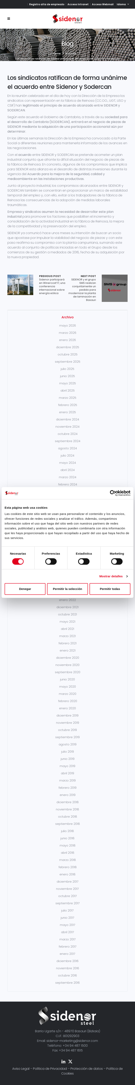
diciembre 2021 (67, 607)
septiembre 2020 (67, 672)
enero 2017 (67, 954)
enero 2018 (67, 874)
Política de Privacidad (50, 1068)
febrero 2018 (67, 867)
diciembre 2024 (67, 419)
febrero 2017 (68, 946)
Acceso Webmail (103, 4)
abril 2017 (67, 932)
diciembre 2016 (67, 961)
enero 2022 (67, 600)
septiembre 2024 (67, 441)
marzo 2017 (67, 939)
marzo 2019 (67, 780)
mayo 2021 (67, 621)
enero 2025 (67, 412)
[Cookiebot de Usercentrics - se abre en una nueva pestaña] (112, 493)
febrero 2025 (67, 405)
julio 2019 (67, 751)
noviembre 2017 (67, 889)
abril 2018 (67, 853)
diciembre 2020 (67, 658)
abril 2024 (67, 470)
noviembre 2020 (67, 665)
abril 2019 (67, 773)
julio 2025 (67, 369)
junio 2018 (67, 838)
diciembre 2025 (67, 347)
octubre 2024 (68, 434)
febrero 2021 (67, 643)
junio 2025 (67, 376)
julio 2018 (67, 831)
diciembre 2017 (68, 881)
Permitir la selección (67, 589)
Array (20, 285)
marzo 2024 (67, 477)
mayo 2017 (67, 925)
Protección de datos (87, 1068)
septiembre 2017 (67, 903)
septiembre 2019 (67, 737)
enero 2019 (68, 795)
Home (57, 53)
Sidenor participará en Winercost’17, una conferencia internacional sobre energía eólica (53, 285)
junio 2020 (67, 679)
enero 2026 (67, 340)
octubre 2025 (68, 354)
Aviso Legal (20, 1068)
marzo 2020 (67, 694)
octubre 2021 (67, 614)
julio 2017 (67, 910)
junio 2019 (68, 759)
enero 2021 (68, 650)
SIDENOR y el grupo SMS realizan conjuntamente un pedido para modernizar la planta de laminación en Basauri (82, 288)
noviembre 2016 (67, 968)
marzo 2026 (67, 333)
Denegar (25, 589)
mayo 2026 (67, 325)
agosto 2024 (67, 448)
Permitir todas (110, 589)
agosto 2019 (68, 744)
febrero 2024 (67, 484)
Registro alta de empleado (46, 4)
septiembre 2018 (67, 824)
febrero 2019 (67, 788)
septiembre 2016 (67, 982)
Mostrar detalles (111, 576)
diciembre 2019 (67, 715)
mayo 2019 (67, 766)
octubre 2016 (67, 975)
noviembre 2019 (67, 723)
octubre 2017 (67, 896)
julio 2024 (67, 455)
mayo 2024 (67, 463)
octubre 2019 (67, 730)
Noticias (71, 53)
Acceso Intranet (78, 4)
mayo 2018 (68, 845)
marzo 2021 (67, 636)
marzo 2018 (67, 860)
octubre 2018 (67, 816)
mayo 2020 (67, 686)
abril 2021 (67, 629)
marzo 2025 (67, 398)
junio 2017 (67, 918)
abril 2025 (67, 390)
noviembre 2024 (67, 426)
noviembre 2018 (67, 809)
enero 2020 (67, 708)
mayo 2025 (67, 383)
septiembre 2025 (67, 361)
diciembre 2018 (67, 802)
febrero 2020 (67, 701)
